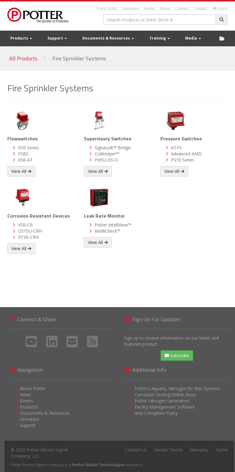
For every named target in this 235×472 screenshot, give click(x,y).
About (165, 8)
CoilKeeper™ (107, 154)
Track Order (106, 8)
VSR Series (28, 147)
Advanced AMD (186, 154)
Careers (182, 8)
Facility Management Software (165, 407)
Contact (200, 8)
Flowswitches (22, 138)
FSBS (23, 154)
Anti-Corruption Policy (156, 413)
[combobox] (159, 19)
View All (21, 171)
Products (21, 38)
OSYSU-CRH (30, 231)
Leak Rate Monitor (104, 215)
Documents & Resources (108, 38)
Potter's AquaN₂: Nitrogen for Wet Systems (177, 388)
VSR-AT (25, 160)
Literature (130, 8)
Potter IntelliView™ (113, 225)
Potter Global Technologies (98, 464)
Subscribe (177, 355)
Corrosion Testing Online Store (165, 395)
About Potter (33, 388)
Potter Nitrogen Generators (162, 401)
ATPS (176, 147)
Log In (220, 8)
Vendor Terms (168, 450)
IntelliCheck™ (107, 231)
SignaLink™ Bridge (113, 147)
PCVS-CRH (28, 237)
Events (149, 8)
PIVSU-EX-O (106, 160)
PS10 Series (182, 160)
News (25, 395)
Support (57, 38)
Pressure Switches (181, 138)
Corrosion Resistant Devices (38, 215)
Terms (221, 450)
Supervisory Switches (107, 138)
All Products (23, 58)
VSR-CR (25, 225)
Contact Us (136, 450)
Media (193, 38)
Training (159, 38)
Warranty (199, 450)
